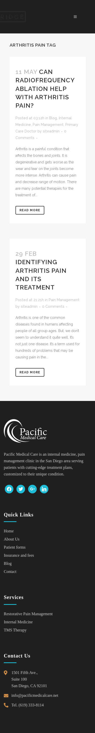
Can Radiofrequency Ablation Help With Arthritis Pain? (44, 88)
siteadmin (51, 131)
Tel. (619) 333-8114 (27, 705)
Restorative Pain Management (28, 614)
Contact (10, 571)
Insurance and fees (19, 555)
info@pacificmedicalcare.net (34, 695)
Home (9, 531)
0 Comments (53, 306)
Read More (30, 210)
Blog (53, 118)
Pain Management (48, 125)
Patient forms (15, 547)
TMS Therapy (15, 630)
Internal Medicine (18, 622)
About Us (12, 539)
